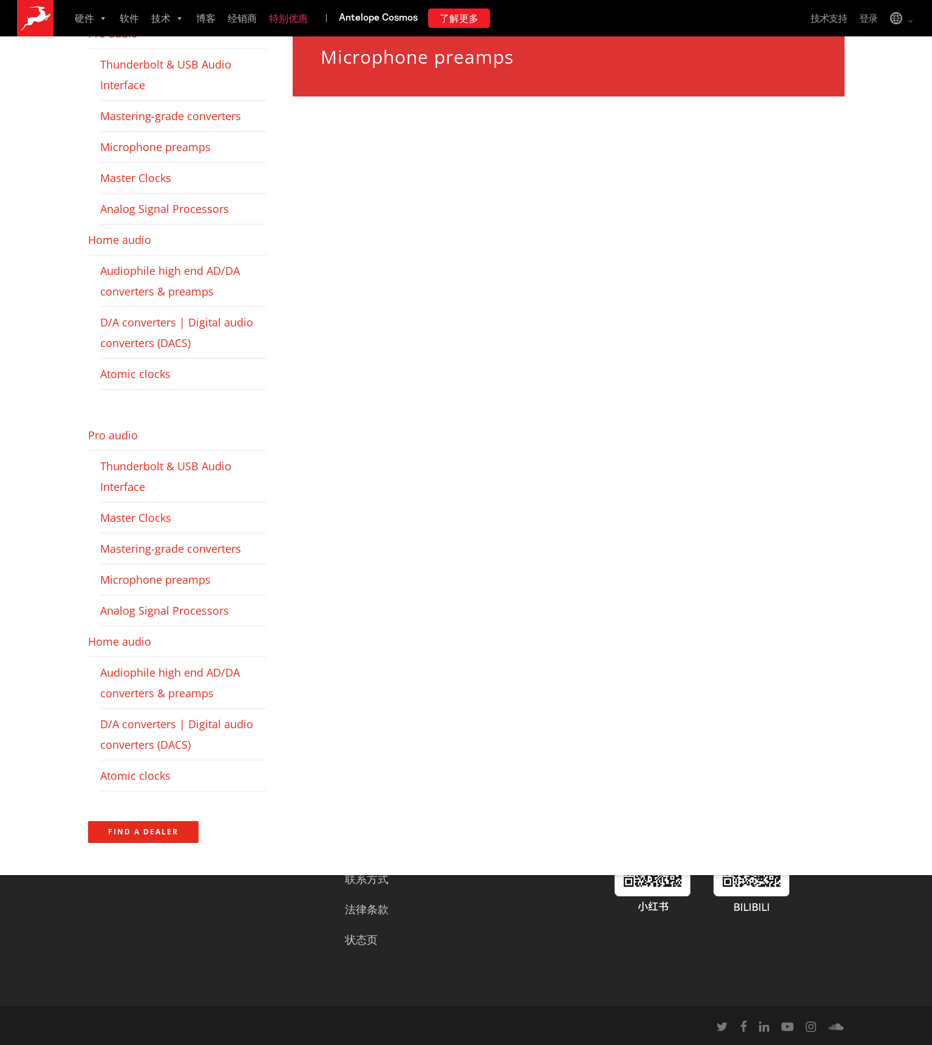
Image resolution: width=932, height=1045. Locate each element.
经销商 (242, 18)
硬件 (91, 18)
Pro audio (113, 435)
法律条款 (367, 909)
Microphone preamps (155, 147)
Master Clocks (135, 178)
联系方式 (367, 878)
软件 (129, 18)
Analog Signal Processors (164, 208)
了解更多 (459, 18)
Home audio (119, 239)
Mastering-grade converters (170, 116)
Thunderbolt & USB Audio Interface (165, 74)
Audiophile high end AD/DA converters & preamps (170, 281)
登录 (868, 18)
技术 (167, 18)
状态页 (361, 939)
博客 (206, 18)
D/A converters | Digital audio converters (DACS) (176, 332)
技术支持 (829, 18)
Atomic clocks (135, 374)
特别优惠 (288, 18)
